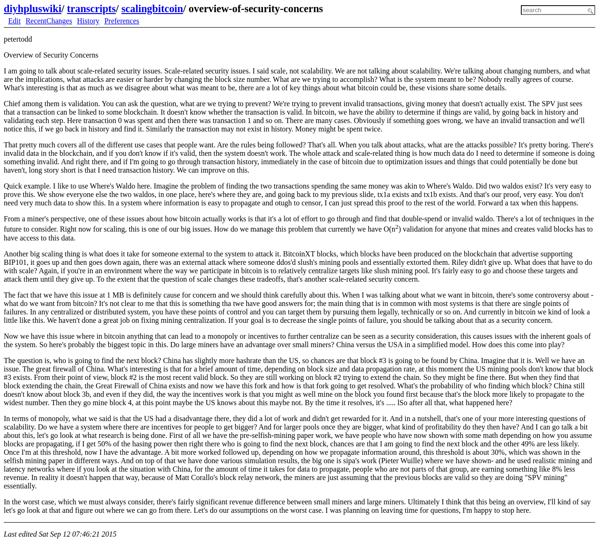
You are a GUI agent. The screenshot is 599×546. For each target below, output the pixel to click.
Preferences (121, 21)
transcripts (91, 9)
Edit (14, 21)
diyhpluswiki (32, 9)
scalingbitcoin (152, 9)
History (88, 21)
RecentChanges (49, 21)
